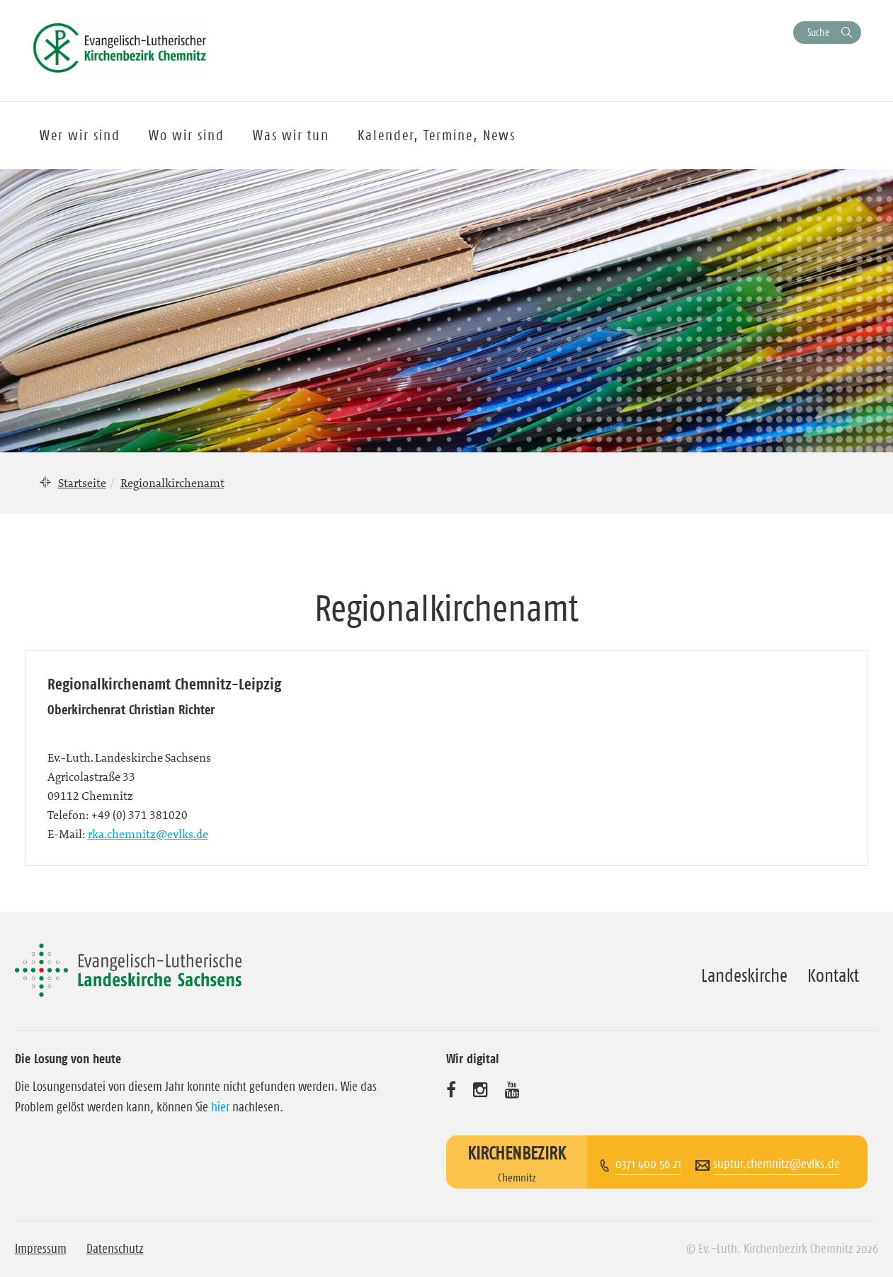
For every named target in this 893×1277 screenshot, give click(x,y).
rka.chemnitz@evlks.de (148, 834)
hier (220, 1107)
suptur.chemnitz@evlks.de (776, 1164)
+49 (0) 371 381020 (139, 815)
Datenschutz (115, 1248)
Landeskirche (744, 975)
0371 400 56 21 (648, 1164)
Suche (818, 32)
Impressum (41, 1248)
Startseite (82, 483)
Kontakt (833, 975)
